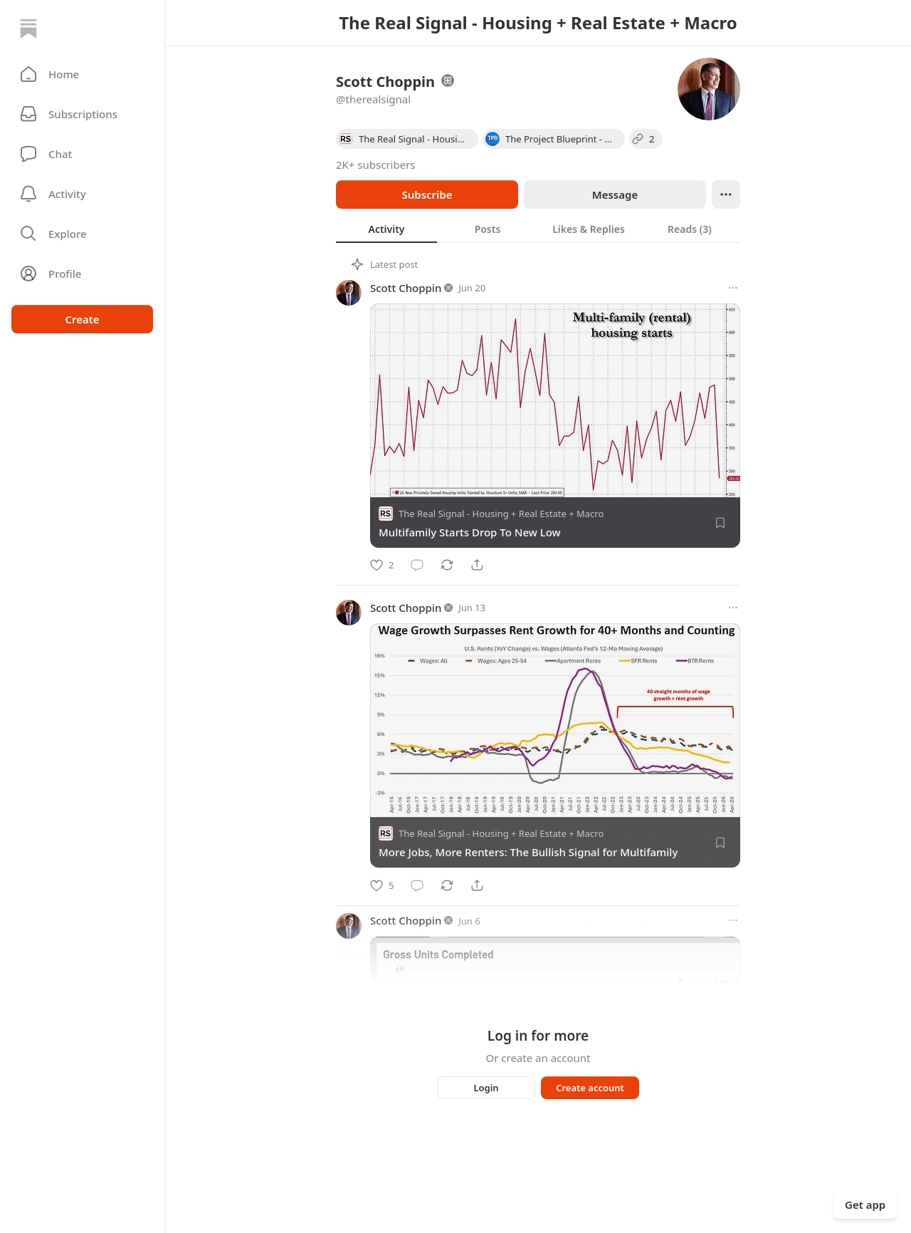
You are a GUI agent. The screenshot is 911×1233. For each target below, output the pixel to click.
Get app (865, 1204)
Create (82, 319)
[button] (82, 74)
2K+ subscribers (376, 164)
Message (615, 194)
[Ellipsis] (726, 194)
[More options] (733, 287)
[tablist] (538, 228)
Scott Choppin (405, 288)
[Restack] (447, 564)
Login (485, 1087)
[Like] (381, 564)
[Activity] (82, 194)
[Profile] (82, 273)
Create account (590, 1087)
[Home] (28, 28)
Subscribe (426, 194)
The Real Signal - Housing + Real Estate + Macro (501, 513)
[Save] (720, 522)
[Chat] (82, 154)
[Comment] (417, 564)
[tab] (386, 228)
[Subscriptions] (82, 114)
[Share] (477, 564)
